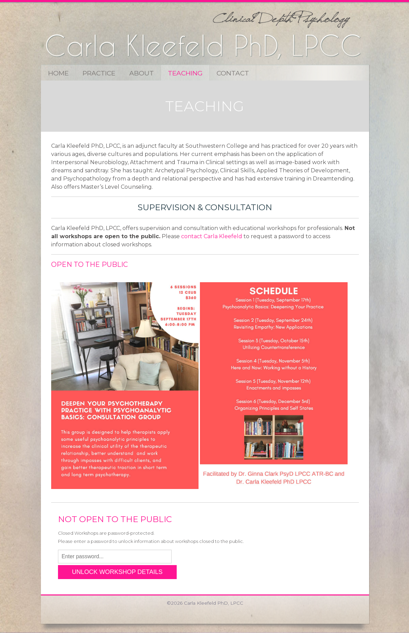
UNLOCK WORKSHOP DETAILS (117, 572)
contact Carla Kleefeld (211, 236)
